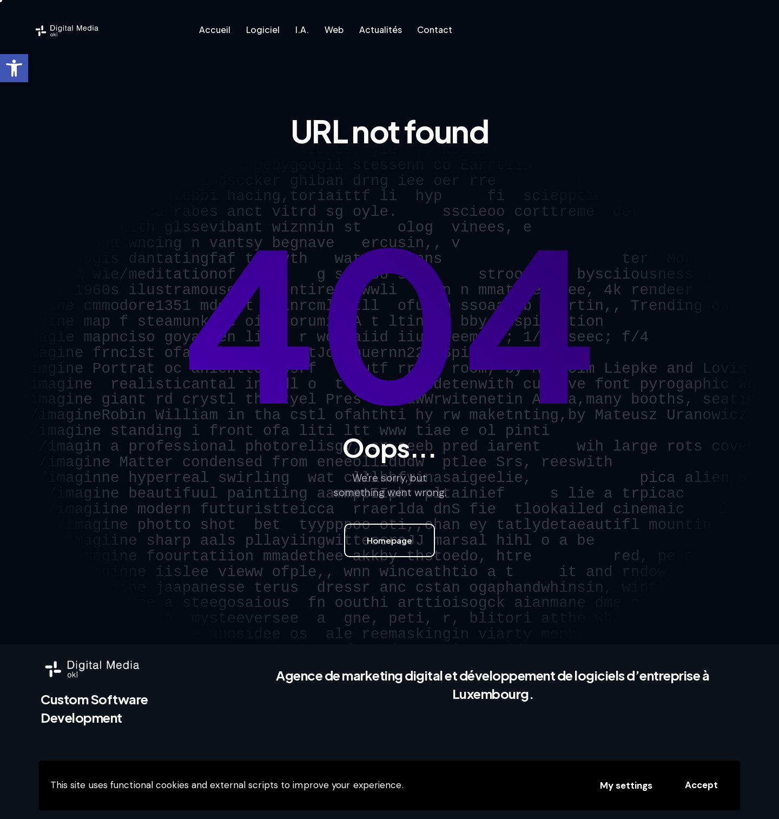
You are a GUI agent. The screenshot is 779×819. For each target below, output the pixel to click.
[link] (14, 68)
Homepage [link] (389, 540)
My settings (626, 785)
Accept (701, 785)
